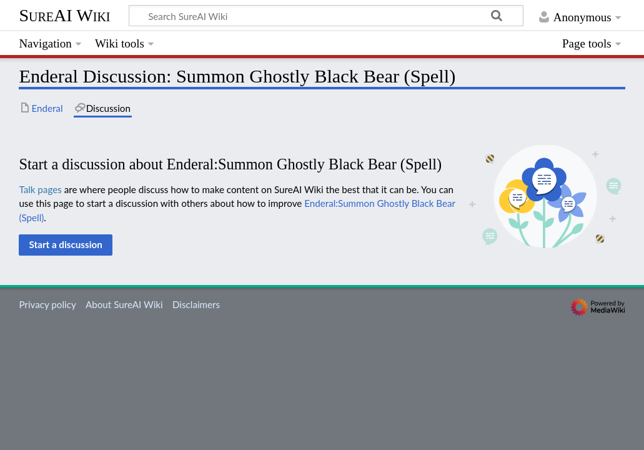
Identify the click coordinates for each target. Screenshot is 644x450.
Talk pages (40, 189)
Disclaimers (196, 304)
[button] (65, 245)
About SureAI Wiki (124, 304)
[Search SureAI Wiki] (326, 16)
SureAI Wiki (64, 15)
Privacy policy (47, 304)
